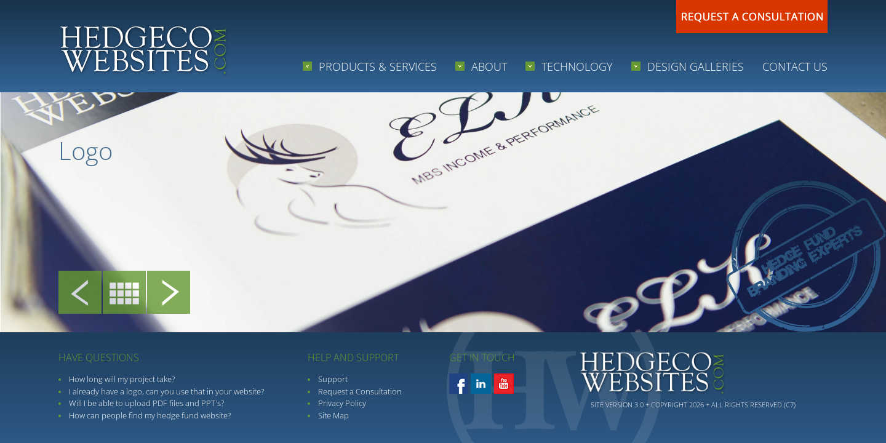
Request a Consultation (360, 391)
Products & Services (379, 66)
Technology (578, 66)
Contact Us (795, 66)
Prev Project (80, 295)
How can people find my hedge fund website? (150, 415)
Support (333, 379)
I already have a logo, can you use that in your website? (166, 391)
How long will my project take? (122, 379)
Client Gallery (124, 295)
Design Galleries (697, 66)
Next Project (168, 295)
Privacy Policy (342, 403)
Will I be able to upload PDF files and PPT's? (146, 403)
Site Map (333, 415)
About (490, 66)
